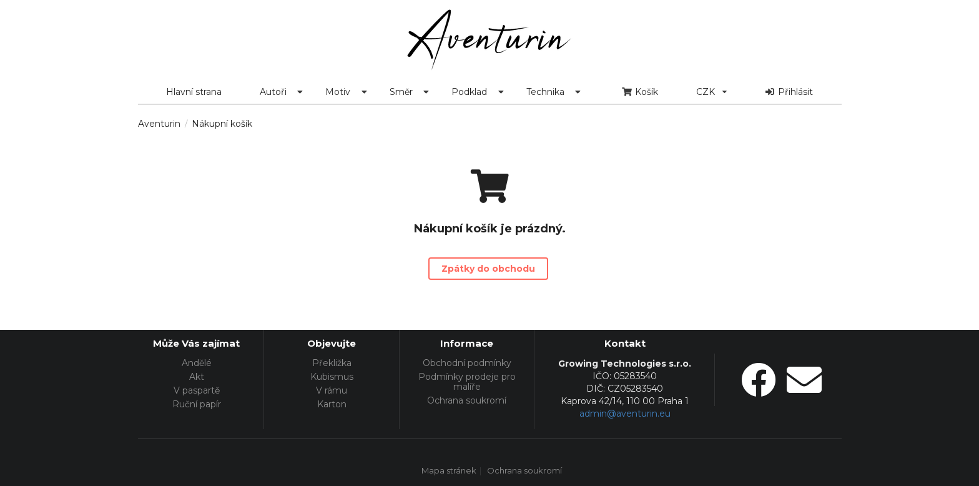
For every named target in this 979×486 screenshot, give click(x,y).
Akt (196, 376)
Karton (332, 404)
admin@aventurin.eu (625, 413)
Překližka (332, 363)
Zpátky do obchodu (488, 268)
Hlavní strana (194, 91)
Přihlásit (789, 91)
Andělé (197, 363)
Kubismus (331, 376)
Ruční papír (196, 404)
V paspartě (197, 390)
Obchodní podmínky (467, 363)
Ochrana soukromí (466, 400)
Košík (639, 91)
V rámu (331, 390)
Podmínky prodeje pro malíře (467, 381)
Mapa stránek (448, 471)
